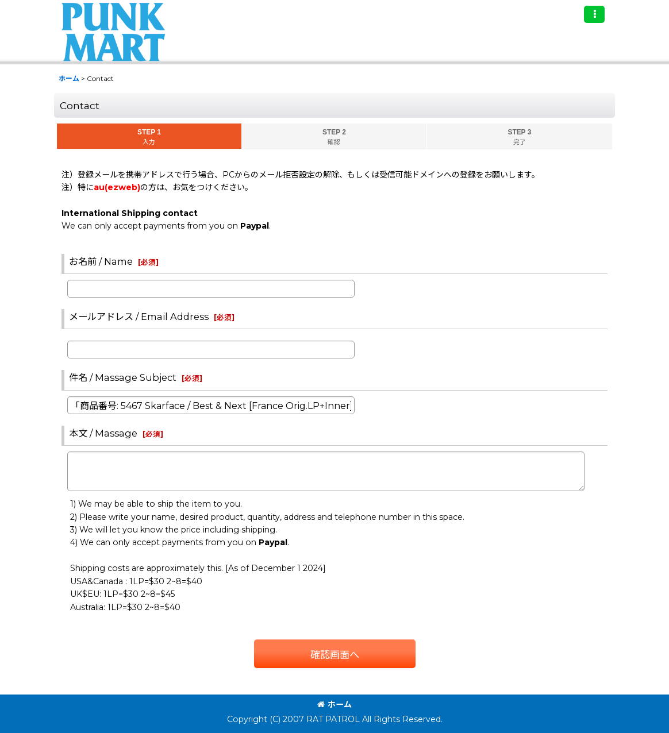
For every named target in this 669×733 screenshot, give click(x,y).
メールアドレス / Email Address (139, 316)
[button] (594, 14)
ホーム (334, 704)
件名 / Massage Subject (122, 377)
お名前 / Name (101, 261)
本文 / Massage (103, 433)
